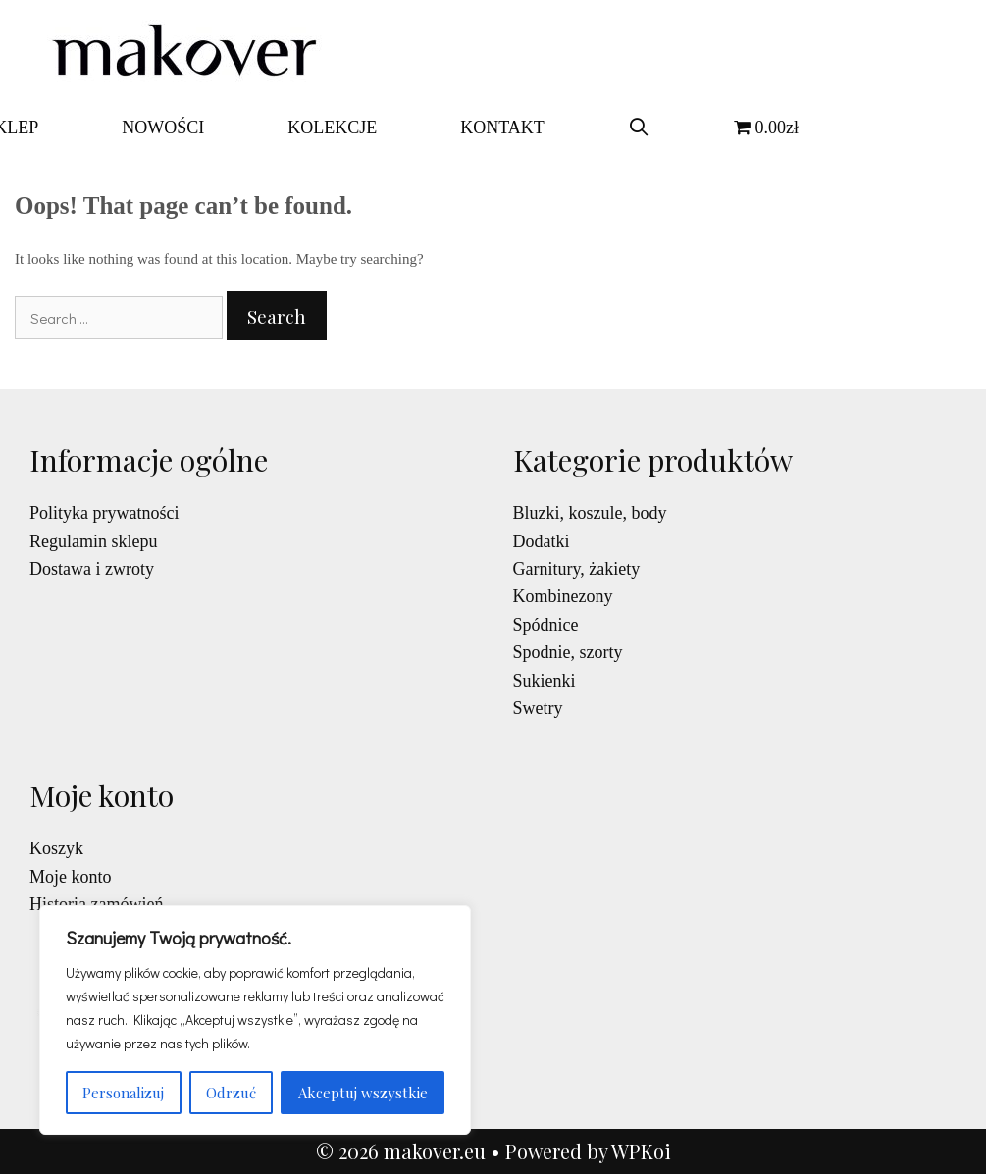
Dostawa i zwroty (91, 569)
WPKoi (641, 1151)
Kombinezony (563, 596)
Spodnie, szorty (568, 652)
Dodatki (541, 541)
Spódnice (546, 625)
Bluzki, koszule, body (590, 513)
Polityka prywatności (104, 513)
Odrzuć (231, 1092)
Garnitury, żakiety (577, 569)
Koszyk (56, 848)
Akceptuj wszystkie (363, 1092)
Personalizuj (123, 1092)
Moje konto (70, 877)
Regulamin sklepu (93, 541)
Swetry (538, 708)
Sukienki (544, 680)
